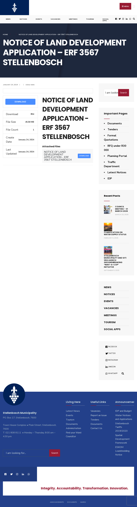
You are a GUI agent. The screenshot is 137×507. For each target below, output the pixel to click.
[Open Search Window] (133, 18)
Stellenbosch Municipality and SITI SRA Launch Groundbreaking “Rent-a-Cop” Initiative (115, 260)
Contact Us (96, 427)
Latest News (73, 410)
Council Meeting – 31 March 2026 (121, 208)
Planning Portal (117, 155)
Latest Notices (117, 171)
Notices (23, 18)
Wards (83, 501)
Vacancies (55, 18)
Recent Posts (113, 195)
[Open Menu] (134, 6)
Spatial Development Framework (122, 438)
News (8, 18)
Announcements (57, 501)
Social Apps (105, 19)
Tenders (113, 128)
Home (5, 34)
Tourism (90, 18)
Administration (73, 427)
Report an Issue (99, 414)
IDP (110, 177)
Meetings (73, 18)
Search (123, 91)
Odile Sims (30, 84)
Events (39, 18)
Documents (115, 122)
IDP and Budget (123, 410)
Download (20, 101)
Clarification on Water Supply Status (115, 232)
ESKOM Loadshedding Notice (122, 450)
